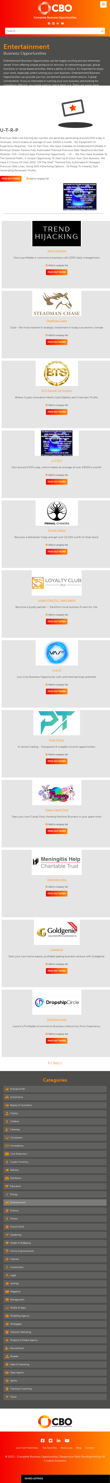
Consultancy (14, 1145)
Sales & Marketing (17, 1364)
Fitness (11, 1218)
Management (14, 1299)
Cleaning (12, 1129)
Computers (13, 1137)
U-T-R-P (57, 460)
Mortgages (13, 1323)
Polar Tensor (56, 740)
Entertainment (15, 1202)
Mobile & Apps (15, 1307)
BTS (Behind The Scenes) (57, 390)
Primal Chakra (56, 530)
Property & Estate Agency (21, 1340)
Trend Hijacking (56, 250)
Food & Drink (14, 1226)
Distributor (13, 1178)
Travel (10, 1396)
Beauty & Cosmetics (18, 1105)
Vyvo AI (56, 670)
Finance (11, 1210)
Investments (14, 1267)
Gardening (13, 1234)
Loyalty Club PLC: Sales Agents (57, 600)
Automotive (14, 1097)
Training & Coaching (18, 1388)
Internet (12, 1259)
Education (13, 1186)
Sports (11, 1380)
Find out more (11, 178)
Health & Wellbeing (18, 1242)
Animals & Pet (15, 1088)
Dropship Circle (56, 1019)
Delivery (12, 1169)
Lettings (12, 1283)
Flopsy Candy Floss (56, 809)
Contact (89, 1447)
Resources (66, 1447)
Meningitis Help (56, 879)
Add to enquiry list (37, 178)
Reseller (12, 1356)
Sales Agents (14, 1372)
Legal (10, 1275)
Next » (57, 1063)
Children (12, 1121)
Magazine (12, 1291)
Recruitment (14, 1348)
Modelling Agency (17, 1315)
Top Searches (49, 1447)
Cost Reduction (16, 1153)
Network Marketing (18, 1331)
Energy (11, 1194)
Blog (78, 1447)
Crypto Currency (16, 1161)
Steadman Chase (56, 320)
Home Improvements (19, 1250)
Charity (11, 1113)
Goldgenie (56, 949)
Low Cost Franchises (27, 1447)
